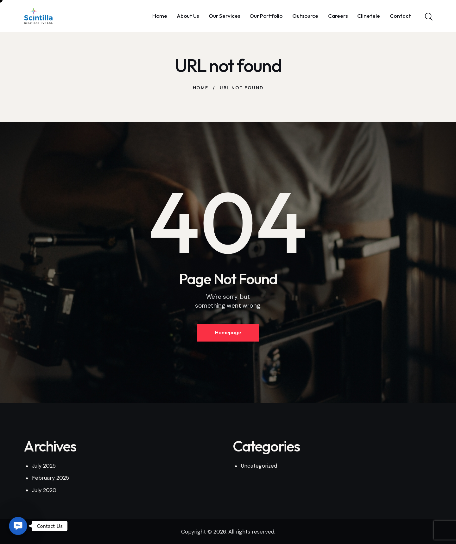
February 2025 (50, 477)
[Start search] (428, 17)
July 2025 (44, 465)
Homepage (228, 332)
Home (200, 88)
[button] (18, 525)
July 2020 (44, 490)
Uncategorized (259, 465)
